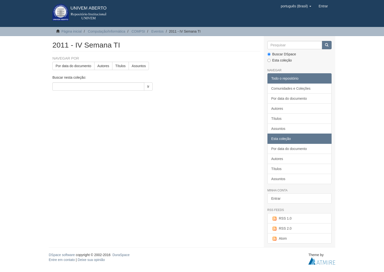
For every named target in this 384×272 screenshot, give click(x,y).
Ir (148, 86)
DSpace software (62, 255)
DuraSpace (121, 255)
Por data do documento (73, 66)
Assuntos (139, 66)
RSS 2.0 (281, 228)
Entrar (276, 198)
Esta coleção (279, 60)
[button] (296, 6)
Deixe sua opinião (91, 260)
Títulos (120, 66)
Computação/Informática (106, 31)
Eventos (157, 31)
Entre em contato (62, 260)
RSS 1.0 (281, 218)
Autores (103, 66)
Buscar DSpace (281, 54)
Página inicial (71, 31)
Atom (279, 238)
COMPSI (138, 31)
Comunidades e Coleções (291, 88)
